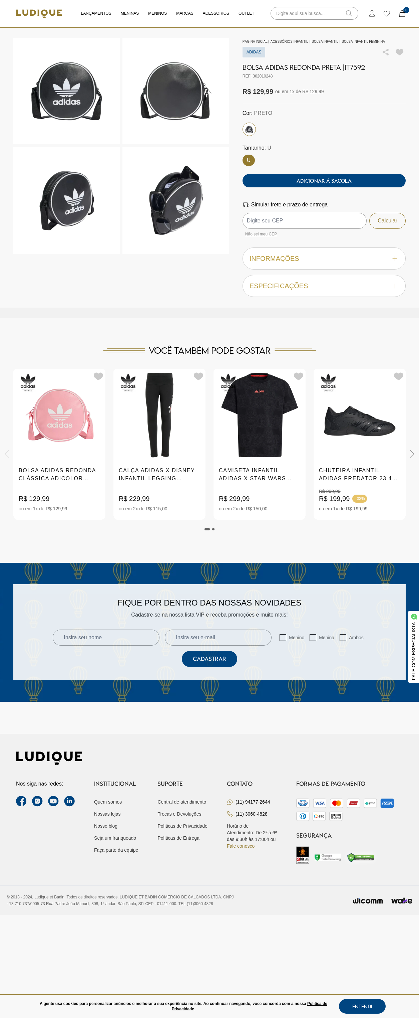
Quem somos (108, 802)
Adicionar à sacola (324, 181)
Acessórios (216, 13)
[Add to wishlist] (399, 52)
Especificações (324, 286)
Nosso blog (105, 826)
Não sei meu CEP (261, 234)
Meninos (157, 13)
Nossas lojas (107, 814)
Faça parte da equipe (116, 850)
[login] (372, 13)
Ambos (356, 637)
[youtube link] (53, 801)
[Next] (412, 454)
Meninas (130, 13)
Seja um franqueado (115, 838)
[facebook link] (21, 801)
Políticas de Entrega (178, 838)
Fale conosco (241, 846)
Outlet (246, 13)
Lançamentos (96, 13)
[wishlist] (386, 13)
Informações (324, 259)
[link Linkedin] (69, 801)
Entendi (362, 1006)
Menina (326, 637)
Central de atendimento (181, 802)
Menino (296, 637)
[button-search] (349, 13)
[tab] (207, 529)
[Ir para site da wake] (401, 900)
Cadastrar (209, 658)
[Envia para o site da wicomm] (368, 900)
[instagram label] (37, 801)
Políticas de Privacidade (182, 826)
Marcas (184, 13)
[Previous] (7, 454)
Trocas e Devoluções (179, 814)
